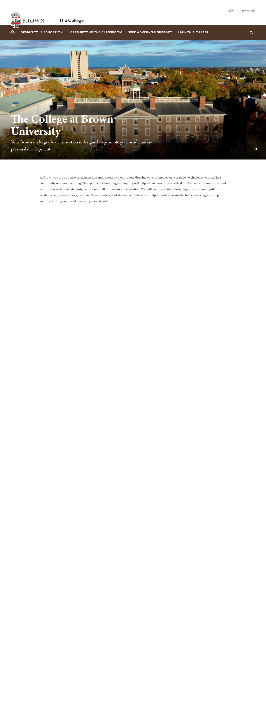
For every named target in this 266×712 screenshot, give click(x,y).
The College (71, 12)
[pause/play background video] (256, 149)
